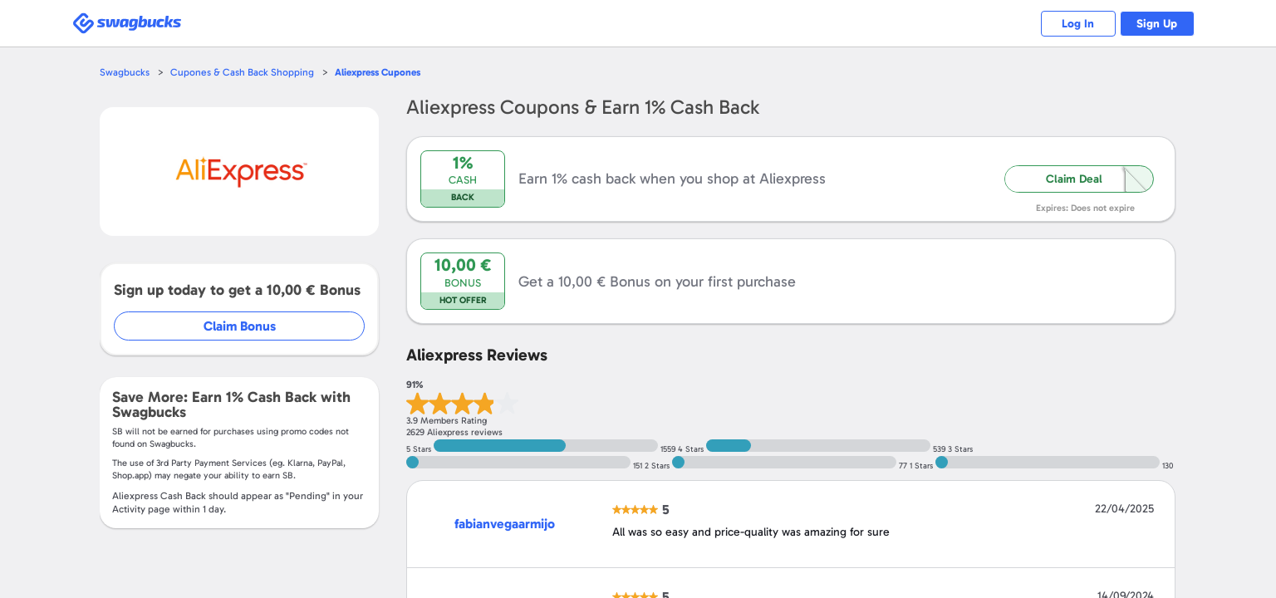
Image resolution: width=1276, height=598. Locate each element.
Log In (1066, 24)
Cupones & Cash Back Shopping (245, 72)
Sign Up (1153, 24)
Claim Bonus (240, 326)
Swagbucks (125, 72)
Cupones (387, 72)
